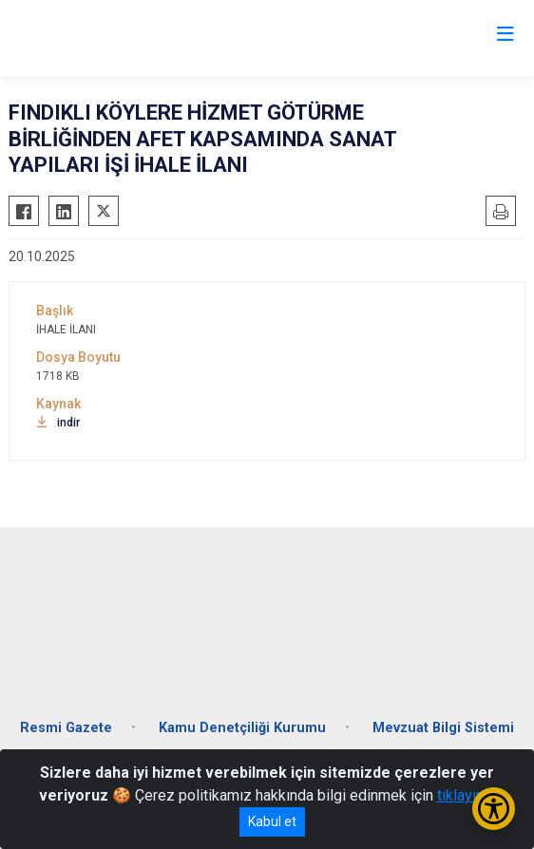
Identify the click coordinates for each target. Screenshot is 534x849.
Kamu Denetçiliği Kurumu (242, 728)
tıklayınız (466, 795)
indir (58, 422)
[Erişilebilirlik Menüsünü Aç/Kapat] (493, 808)
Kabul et (272, 821)
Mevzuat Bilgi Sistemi (443, 728)
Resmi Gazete (66, 728)
